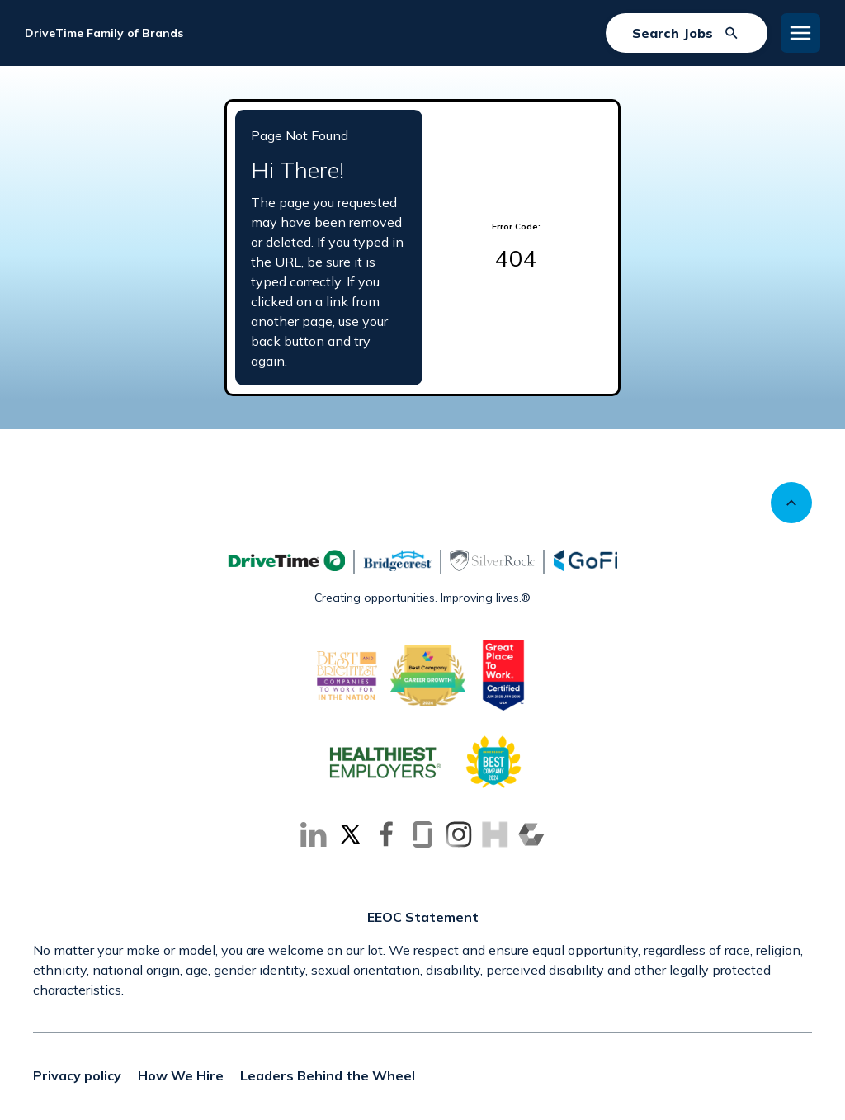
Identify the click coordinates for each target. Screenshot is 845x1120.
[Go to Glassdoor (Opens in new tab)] (422, 834)
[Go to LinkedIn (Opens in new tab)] (313, 834)
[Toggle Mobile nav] (800, 33)
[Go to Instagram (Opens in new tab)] (459, 834)
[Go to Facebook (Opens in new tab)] (386, 834)
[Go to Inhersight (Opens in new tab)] (495, 834)
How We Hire (181, 1075)
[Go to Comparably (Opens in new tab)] (531, 834)
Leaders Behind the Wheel (327, 1075)
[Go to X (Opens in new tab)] (350, 834)
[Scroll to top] (791, 502)
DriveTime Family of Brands (104, 33)
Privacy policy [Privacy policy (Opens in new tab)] (77, 1075)
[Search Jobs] (686, 33)
